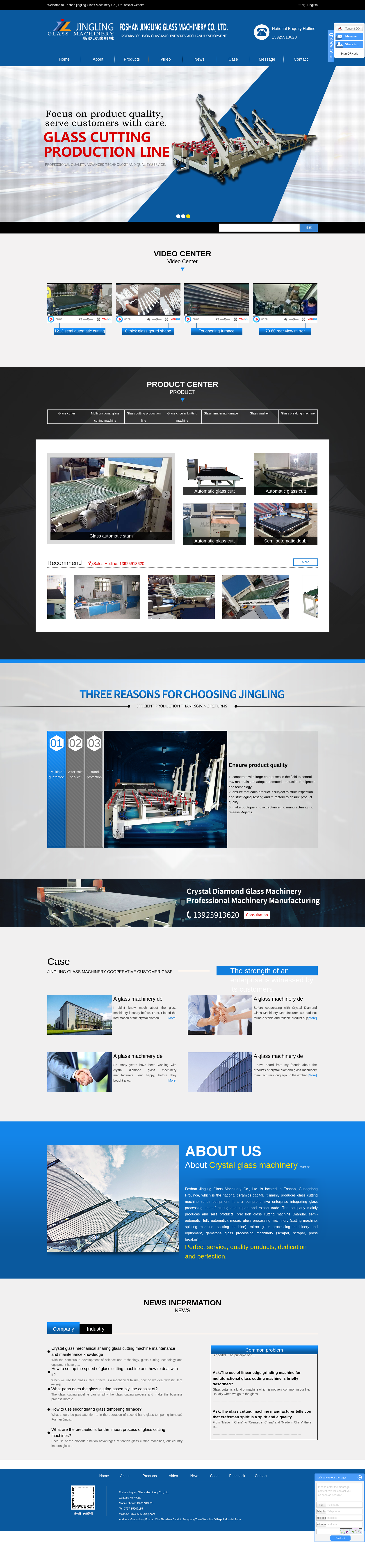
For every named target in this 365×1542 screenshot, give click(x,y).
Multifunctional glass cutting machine (105, 417)
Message (267, 59)
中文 (302, 5)
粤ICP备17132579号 (217, 1539)
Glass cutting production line (144, 417)
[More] (171, 1018)
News (199, 59)
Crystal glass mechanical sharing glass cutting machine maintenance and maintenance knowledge (113, 1351)
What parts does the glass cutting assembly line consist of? (104, 1389)
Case (233, 59)
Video (165, 59)
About (98, 59)
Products (132, 59)
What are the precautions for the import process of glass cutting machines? (108, 1432)
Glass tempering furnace (221, 413)
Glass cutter (66, 413)
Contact (301, 59)
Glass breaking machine (298, 413)
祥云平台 (294, 1539)
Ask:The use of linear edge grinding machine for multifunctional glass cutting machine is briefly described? (257, 1379)
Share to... (352, 44)
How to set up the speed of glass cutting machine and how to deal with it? (114, 1371)
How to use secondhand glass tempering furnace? (96, 1409)
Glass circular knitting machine (182, 417)
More (305, 562)
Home (64, 59)
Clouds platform (255, 1539)
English (312, 5)
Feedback (236, 1476)
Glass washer (259, 413)
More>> (305, 1167)
